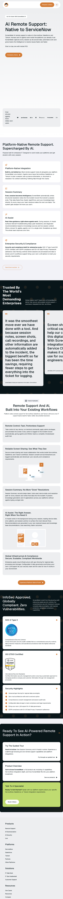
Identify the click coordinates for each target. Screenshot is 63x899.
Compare (8, 897)
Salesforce (8, 852)
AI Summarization (10, 832)
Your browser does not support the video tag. (31, 78)
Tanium (7, 856)
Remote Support (10, 828)
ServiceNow (9, 849)
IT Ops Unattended (11, 876)
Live (6, 838)
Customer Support (11, 880)
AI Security (8, 835)
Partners (7, 859)
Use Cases (8, 890)
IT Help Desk (9, 873)
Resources (8, 894)
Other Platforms (10, 862)
